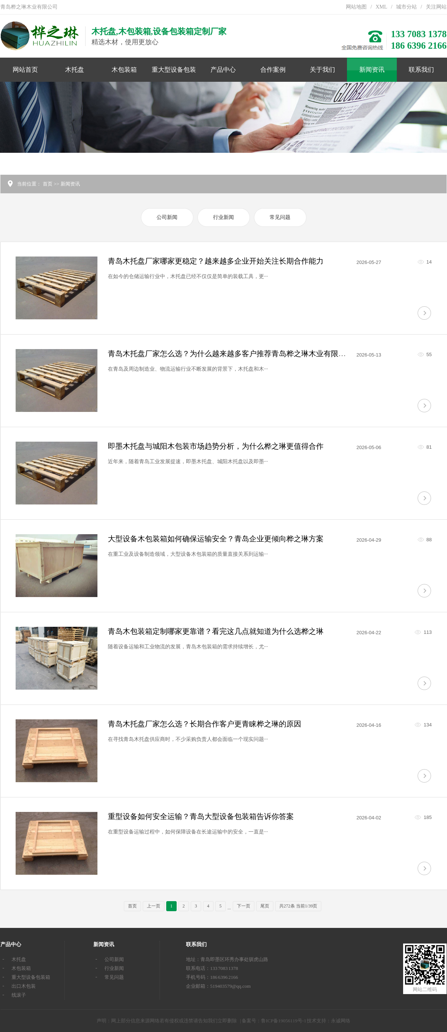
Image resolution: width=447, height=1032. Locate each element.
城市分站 (406, 7)
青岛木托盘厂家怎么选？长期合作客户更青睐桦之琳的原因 (204, 724)
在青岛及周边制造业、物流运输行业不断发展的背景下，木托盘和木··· (188, 369)
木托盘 (74, 69)
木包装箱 (124, 69)
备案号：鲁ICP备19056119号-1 (274, 1020)
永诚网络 (340, 1020)
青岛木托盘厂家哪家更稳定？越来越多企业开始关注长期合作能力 (216, 261)
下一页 (243, 906)
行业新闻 (223, 217)
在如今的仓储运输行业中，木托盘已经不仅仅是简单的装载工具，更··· (188, 276)
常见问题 (280, 217)
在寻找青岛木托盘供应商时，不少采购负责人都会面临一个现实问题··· (188, 739)
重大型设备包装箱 (174, 74)
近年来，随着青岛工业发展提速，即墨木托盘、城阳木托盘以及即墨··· (188, 461)
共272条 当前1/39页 (298, 906)
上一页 (153, 906)
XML (381, 7)
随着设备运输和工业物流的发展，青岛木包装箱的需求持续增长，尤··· (188, 646)
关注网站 (436, 7)
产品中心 (223, 69)
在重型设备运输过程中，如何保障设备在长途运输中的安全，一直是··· (188, 832)
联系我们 (421, 69)
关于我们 (322, 69)
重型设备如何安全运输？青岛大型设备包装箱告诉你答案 (201, 816)
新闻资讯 (372, 69)
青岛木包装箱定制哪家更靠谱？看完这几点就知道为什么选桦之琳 (216, 631)
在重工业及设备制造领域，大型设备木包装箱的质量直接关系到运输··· (188, 554)
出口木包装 (24, 986)
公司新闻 (167, 217)
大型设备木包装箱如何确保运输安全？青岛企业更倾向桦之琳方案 (216, 539)
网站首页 (25, 69)
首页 (47, 184)
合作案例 (273, 69)
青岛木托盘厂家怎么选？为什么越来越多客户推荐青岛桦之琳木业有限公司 (230, 353)
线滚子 (19, 995)
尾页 (264, 906)
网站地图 (356, 7)
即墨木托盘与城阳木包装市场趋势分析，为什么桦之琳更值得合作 (216, 446)
